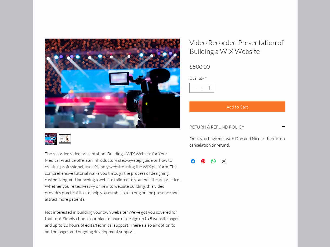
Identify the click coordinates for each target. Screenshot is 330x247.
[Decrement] (193, 88)
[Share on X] (224, 161)
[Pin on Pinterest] (203, 161)
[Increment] (210, 88)
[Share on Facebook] (193, 161)
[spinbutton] (202, 88)
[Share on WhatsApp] (213, 161)
